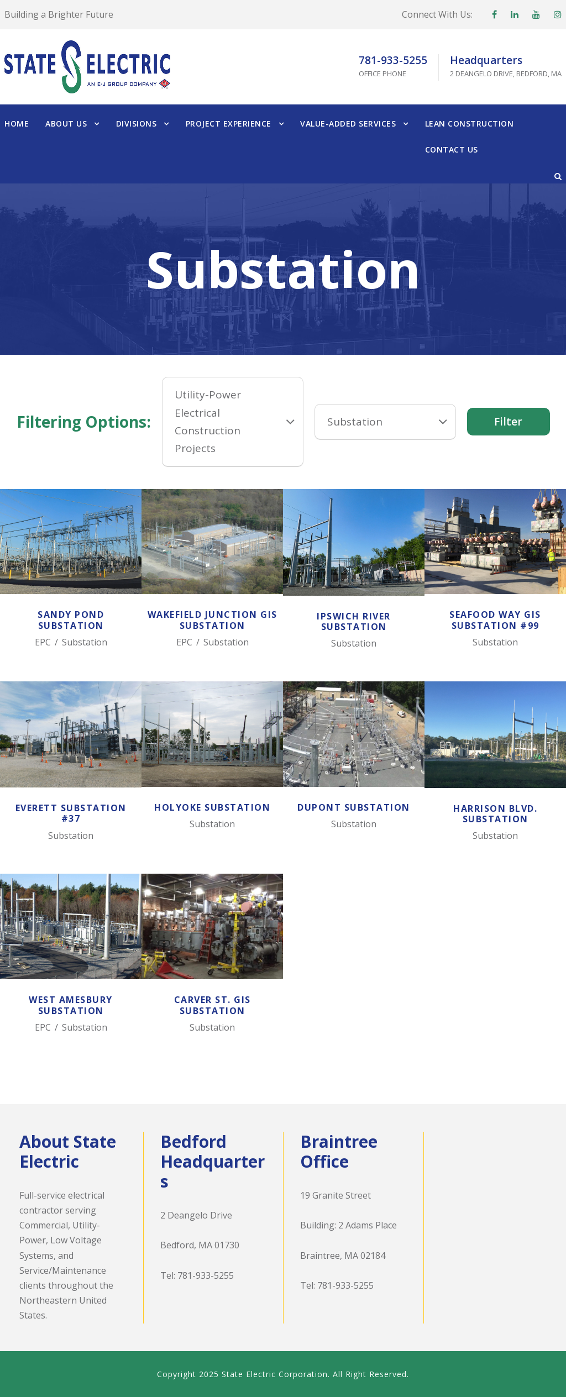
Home (16, 123)
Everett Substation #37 (71, 813)
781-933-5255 (205, 1275)
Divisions (136, 123)
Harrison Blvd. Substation (495, 813)
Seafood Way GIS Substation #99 (495, 619)
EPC (43, 642)
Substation (84, 642)
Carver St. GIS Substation (212, 1005)
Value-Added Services (348, 123)
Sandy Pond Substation (71, 619)
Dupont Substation (353, 807)
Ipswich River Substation (354, 621)
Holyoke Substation (212, 807)
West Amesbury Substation (71, 1005)
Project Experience (228, 123)
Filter (508, 421)
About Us (66, 123)
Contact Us (451, 149)
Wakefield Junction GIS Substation (212, 619)
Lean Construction (469, 123)
